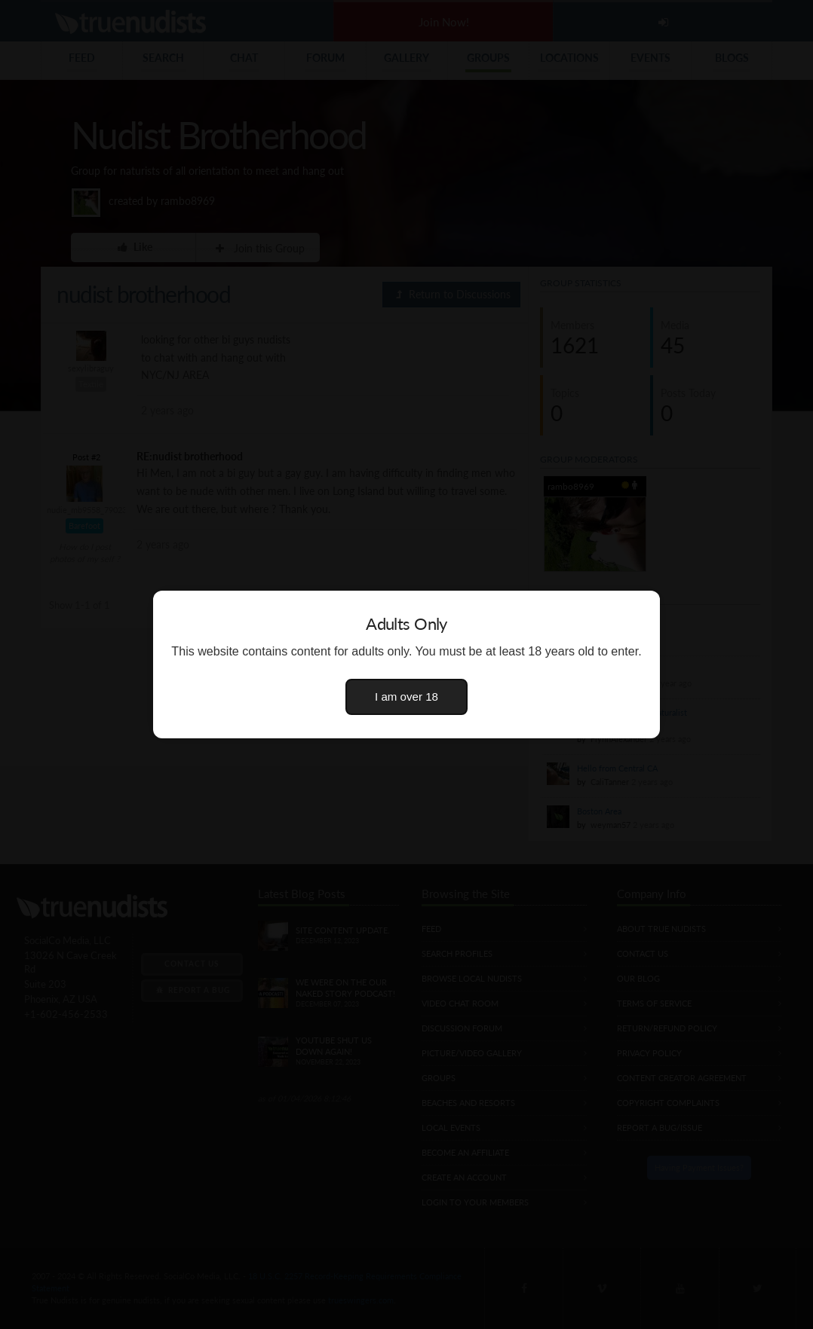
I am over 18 (406, 696)
